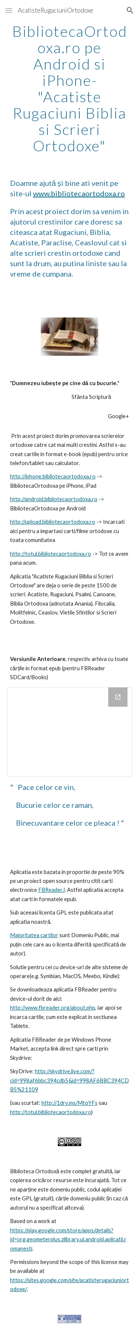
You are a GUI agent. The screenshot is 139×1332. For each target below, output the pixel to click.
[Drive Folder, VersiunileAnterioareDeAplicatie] (69, 732)
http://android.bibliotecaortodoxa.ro (53, 499)
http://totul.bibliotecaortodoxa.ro (50, 554)
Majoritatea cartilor (34, 935)
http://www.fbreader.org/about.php (52, 1007)
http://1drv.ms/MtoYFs (69, 1103)
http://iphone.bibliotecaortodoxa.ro (53, 476)
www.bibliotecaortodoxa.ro (79, 193)
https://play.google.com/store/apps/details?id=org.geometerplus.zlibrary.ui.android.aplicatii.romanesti (68, 1239)
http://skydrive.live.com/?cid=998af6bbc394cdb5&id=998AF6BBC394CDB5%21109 (69, 1080)
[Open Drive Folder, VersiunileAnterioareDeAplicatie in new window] (118, 697)
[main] (69, 88)
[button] (9, 10)
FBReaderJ (51, 890)
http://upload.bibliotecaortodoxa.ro (52, 522)
